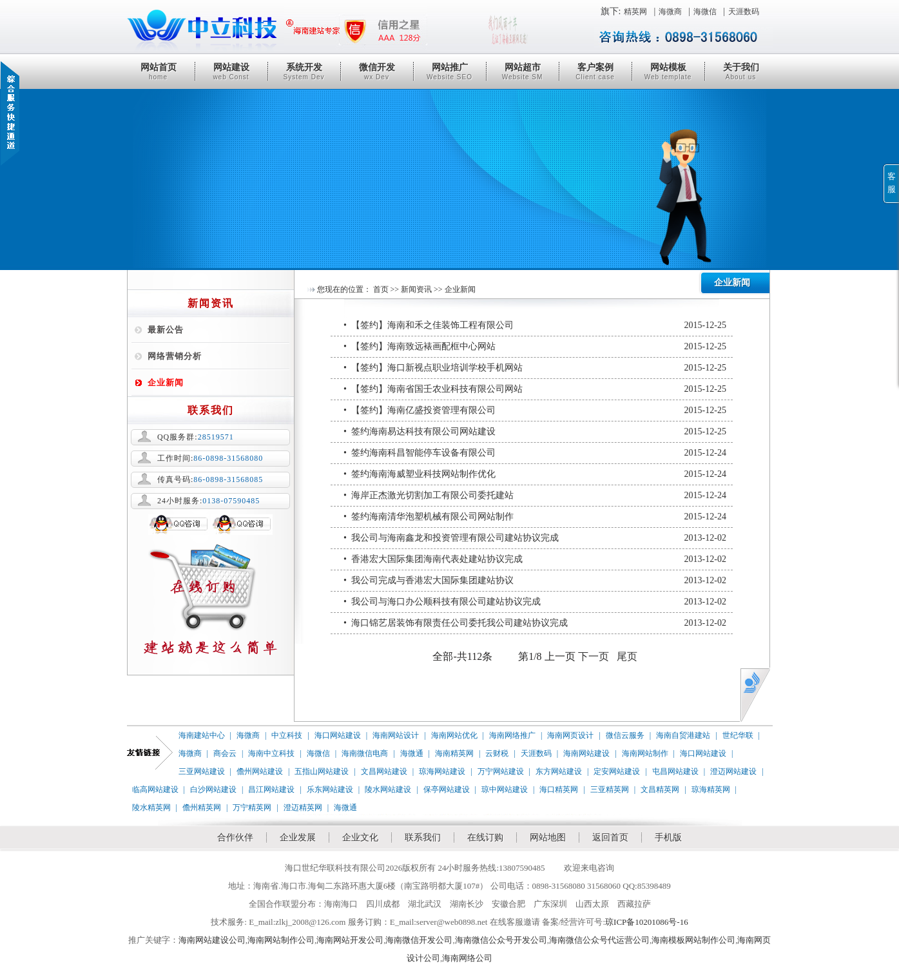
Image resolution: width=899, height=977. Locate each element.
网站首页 (158, 72)
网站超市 (522, 72)
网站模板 (668, 72)
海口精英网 (558, 789)
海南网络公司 (467, 958)
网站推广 (449, 72)
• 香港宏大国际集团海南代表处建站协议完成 (534, 559)
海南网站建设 (586, 753)
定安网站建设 (617, 771)
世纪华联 (737, 735)
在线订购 (485, 837)
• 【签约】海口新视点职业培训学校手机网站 (534, 368)
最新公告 (166, 329)
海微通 (411, 753)
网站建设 (231, 72)
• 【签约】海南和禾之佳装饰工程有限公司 (534, 325)
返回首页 (610, 837)
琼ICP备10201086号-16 (646, 922)
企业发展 (298, 837)
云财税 (496, 753)
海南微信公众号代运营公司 (599, 940)
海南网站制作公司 (280, 940)
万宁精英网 (252, 807)
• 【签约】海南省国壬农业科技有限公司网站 (534, 389)
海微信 (705, 11)
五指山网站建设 (322, 771)
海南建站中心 (202, 735)
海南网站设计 (395, 735)
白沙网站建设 (213, 789)
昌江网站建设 (271, 789)
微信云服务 (625, 735)
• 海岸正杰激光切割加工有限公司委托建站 (534, 495)
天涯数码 (743, 11)
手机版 (668, 837)
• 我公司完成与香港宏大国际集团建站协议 (534, 580)
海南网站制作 (645, 753)
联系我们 (423, 837)
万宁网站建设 (501, 771)
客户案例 (595, 72)
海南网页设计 (570, 735)
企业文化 (360, 837)
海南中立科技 (271, 753)
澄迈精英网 (303, 807)
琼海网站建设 (442, 771)
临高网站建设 (155, 789)
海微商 (670, 11)
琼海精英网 (710, 789)
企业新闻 (166, 382)
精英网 (635, 11)
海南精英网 (454, 753)
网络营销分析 (175, 356)
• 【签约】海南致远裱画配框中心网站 (534, 346)
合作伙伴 (235, 837)
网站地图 (548, 837)
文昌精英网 (660, 789)
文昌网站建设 (384, 771)
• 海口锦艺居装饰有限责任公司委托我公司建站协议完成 (534, 623)
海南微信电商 (365, 753)
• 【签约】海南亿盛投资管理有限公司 (534, 410)
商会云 (225, 753)
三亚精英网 (609, 789)
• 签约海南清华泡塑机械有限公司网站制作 (534, 517)
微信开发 (377, 72)
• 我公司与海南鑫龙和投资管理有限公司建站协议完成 (534, 538)
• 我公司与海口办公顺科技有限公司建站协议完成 (534, 602)
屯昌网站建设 (675, 771)
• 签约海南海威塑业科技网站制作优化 (534, 474)
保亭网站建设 (446, 789)
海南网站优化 (454, 735)
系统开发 (304, 72)
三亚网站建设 (202, 771)
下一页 (593, 656)
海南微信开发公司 (418, 940)
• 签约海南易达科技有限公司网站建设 (534, 431)
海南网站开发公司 (349, 940)
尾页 (627, 656)
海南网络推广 (512, 735)
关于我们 (741, 72)
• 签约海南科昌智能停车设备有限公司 (534, 453)
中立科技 (286, 735)
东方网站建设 (559, 771)
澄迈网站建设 (733, 771)
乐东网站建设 (330, 789)
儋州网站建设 (260, 771)
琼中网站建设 (504, 789)
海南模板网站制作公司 (693, 940)
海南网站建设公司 (212, 940)
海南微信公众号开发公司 (501, 940)
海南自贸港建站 (683, 735)
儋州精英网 (201, 807)
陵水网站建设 (388, 789)
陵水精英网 (151, 807)
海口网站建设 (337, 735)
